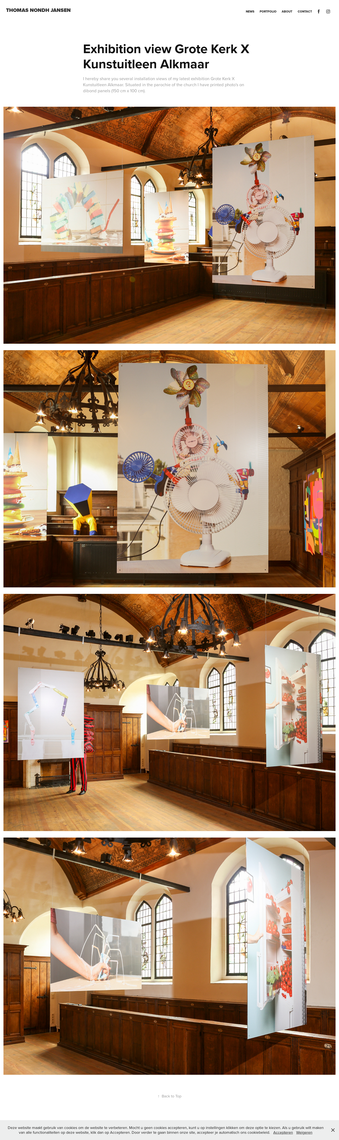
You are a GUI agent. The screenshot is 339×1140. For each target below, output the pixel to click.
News (250, 11)
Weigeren (304, 1132)
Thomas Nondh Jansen (38, 10)
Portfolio (268, 11)
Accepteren (283, 1132)
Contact (305, 11)
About (287, 11)
